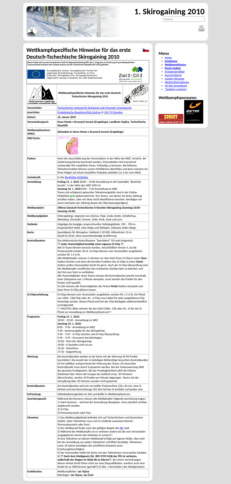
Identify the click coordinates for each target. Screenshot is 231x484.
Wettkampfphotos (175, 64)
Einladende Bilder (175, 71)
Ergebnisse (171, 61)
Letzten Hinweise (174, 78)
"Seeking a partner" (176, 89)
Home (168, 57)
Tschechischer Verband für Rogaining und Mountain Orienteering (95, 108)
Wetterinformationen (177, 82)
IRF (121, 428)
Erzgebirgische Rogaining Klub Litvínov (79, 112)
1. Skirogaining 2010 (169, 11)
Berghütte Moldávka (76, 177)
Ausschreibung (173, 75)
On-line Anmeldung (176, 85)
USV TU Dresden (113, 112)
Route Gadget (173, 68)
